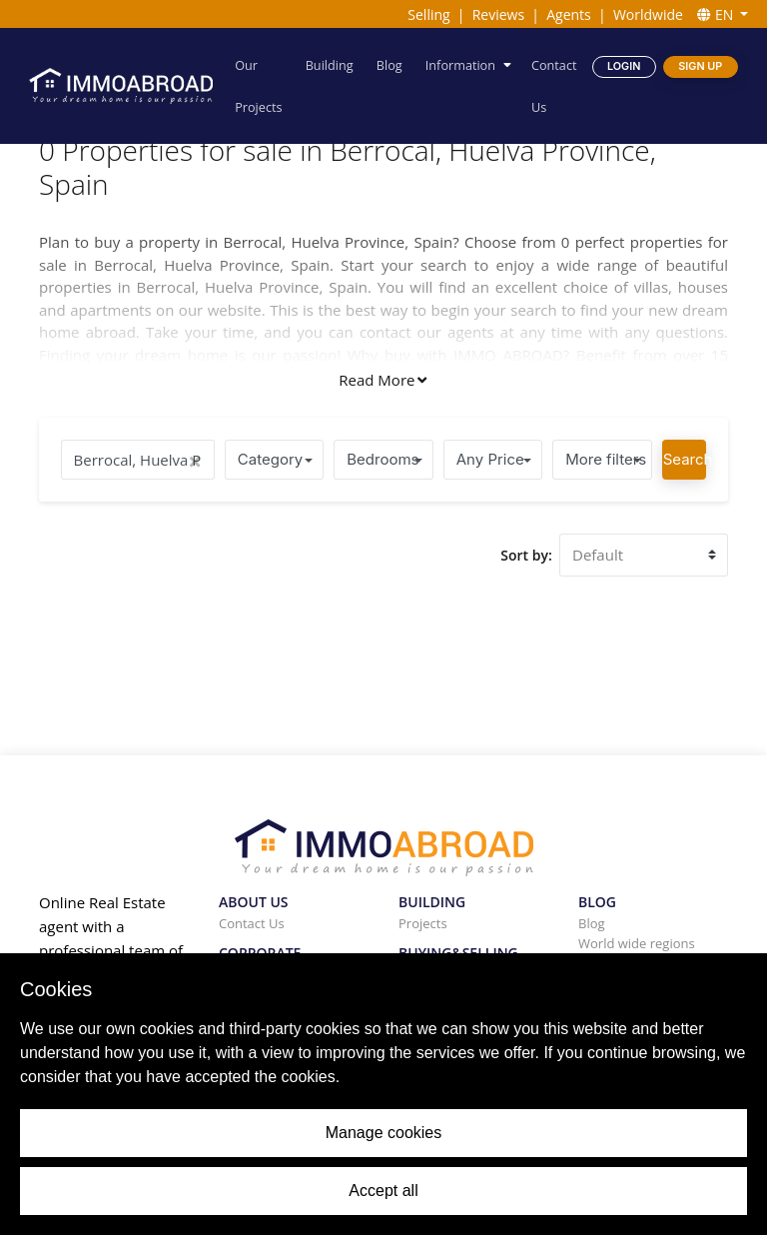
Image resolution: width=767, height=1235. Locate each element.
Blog (389, 64)
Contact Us (553, 85)
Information (460, 64)
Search (685, 459)
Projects (422, 923)
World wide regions (636, 943)
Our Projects (259, 85)
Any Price (490, 459)
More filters (605, 459)
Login (623, 65)
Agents (568, 14)
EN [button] (717, 14)
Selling (428, 14)
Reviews (498, 14)
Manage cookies (384, 1132)
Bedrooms (382, 459)
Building (331, 64)
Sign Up (700, 65)
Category (270, 459)
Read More (382, 380)
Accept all (383, 1190)
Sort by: (526, 555)
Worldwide (648, 14)
